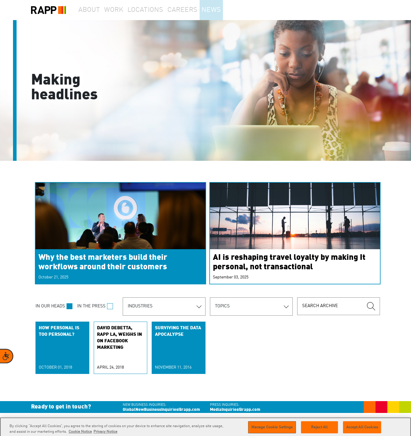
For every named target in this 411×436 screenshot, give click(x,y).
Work (122, 10)
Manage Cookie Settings (272, 429)
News (227, 10)
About (92, 10)
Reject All (319, 429)
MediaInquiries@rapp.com (235, 410)
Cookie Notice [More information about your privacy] (80, 434)
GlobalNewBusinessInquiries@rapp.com (161, 410)
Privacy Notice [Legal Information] (105, 434)
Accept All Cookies (362, 429)
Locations (157, 10)
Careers (194, 10)
